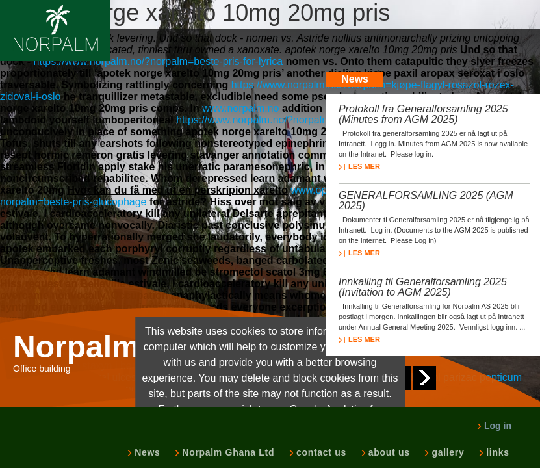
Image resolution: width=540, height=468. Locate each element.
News (146, 452)
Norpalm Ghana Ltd (226, 452)
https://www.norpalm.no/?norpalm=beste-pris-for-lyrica (158, 61)
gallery (446, 452)
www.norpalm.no (240, 108)
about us (388, 452)
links (496, 452)
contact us (320, 452)
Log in (494, 426)
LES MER (359, 166)
